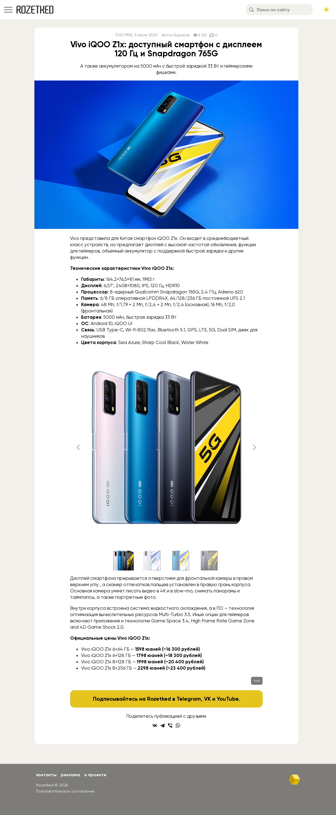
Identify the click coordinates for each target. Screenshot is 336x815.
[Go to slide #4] (209, 560)
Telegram (189, 698)
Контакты (46, 774)
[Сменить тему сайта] (326, 9)
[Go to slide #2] (152, 560)
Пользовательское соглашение (65, 791)
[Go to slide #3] (180, 560)
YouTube (227, 698)
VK (207, 698)
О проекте (95, 774)
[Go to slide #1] (123, 560)
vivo (257, 681)
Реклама (70, 774)
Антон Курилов (175, 35)
